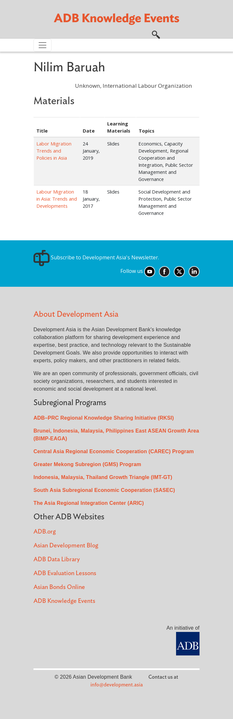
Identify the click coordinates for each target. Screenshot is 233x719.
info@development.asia (116, 684)
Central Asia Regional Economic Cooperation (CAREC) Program (113, 451)
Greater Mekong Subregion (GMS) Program (87, 464)
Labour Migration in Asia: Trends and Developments (56, 198)
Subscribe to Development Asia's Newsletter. (96, 257)
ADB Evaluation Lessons (64, 573)
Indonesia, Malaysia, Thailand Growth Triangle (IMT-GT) (102, 477)
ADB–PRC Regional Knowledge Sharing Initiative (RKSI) (103, 418)
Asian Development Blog (65, 546)
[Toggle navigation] (42, 45)
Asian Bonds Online (59, 587)
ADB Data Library (56, 559)
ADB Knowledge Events (64, 601)
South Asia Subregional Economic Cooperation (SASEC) (104, 490)
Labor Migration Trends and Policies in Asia (53, 150)
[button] (156, 33)
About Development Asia (75, 314)
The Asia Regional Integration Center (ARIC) (88, 503)
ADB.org (44, 532)
